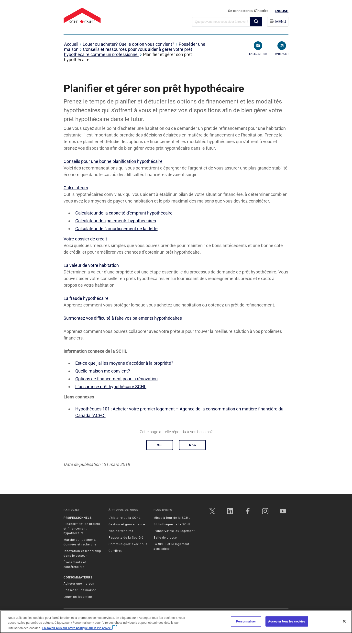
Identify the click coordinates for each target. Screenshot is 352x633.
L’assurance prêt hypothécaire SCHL (110, 386)
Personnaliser (246, 621)
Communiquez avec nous (128, 544)
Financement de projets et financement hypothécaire (82, 528)
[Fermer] (344, 621)
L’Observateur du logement (174, 531)
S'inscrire (261, 11)
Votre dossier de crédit (85, 238)
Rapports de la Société (126, 537)
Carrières (115, 551)
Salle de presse (165, 537)
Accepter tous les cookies (286, 621)
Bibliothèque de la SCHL (172, 524)
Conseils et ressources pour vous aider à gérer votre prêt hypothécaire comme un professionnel (128, 52)
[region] (176, 621)
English (281, 11)
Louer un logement (78, 597)
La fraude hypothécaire (86, 298)
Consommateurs (78, 577)
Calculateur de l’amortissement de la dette (116, 228)
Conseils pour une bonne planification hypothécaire (113, 161)
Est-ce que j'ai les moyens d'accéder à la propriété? (124, 363)
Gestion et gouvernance (127, 524)
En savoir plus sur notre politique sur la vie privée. (79, 628)
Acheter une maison (79, 583)
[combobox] (221, 21)
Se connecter (238, 11)
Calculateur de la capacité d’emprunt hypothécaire (124, 212)
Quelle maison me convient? (102, 370)
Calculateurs (76, 187)
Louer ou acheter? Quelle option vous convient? (129, 44)
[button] (256, 21)
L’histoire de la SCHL (125, 518)
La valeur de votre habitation (91, 265)
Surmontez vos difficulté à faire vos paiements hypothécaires (123, 318)
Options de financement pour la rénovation (116, 378)
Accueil (71, 44)
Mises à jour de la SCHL (172, 518)
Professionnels (78, 518)
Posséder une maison (80, 590)
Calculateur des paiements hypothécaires (115, 220)
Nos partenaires (121, 531)
